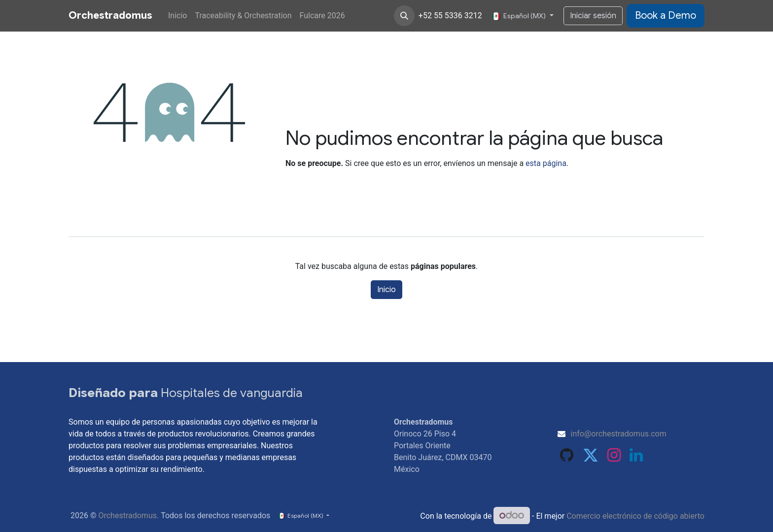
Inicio (386, 290)
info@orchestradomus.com (619, 433)
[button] (404, 15)
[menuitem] (177, 16)
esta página (546, 163)
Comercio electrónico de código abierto (635, 516)
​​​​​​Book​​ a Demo (665, 15)
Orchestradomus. (128, 515)
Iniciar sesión (593, 16)
